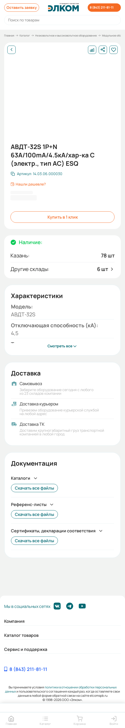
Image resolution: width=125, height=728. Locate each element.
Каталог (25, 35)
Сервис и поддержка (25, 649)
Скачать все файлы (34, 488)
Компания (14, 621)
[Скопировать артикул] (36, 174)
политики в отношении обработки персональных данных (61, 689)
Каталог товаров (21, 635)
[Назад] (11, 50)
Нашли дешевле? (28, 184)
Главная (9, 35)
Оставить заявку (22, 7)
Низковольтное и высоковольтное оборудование (66, 35)
